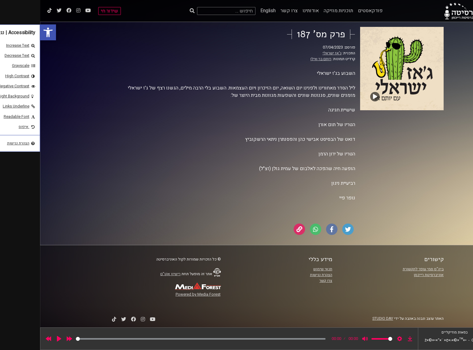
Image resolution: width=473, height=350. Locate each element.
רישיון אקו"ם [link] (130, 274)
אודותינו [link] (271, 10)
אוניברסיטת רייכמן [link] (389, 275)
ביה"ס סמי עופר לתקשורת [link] (383, 269)
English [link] (228, 10)
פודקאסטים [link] (330, 10)
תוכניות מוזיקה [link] (298, 10)
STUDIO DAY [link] (342, 318)
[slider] (160, 339)
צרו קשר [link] (249, 10)
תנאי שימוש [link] (282, 269)
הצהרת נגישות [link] (281, 275)
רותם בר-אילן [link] (280, 59)
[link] (8, 32)
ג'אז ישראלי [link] (291, 53)
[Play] (19, 339)
